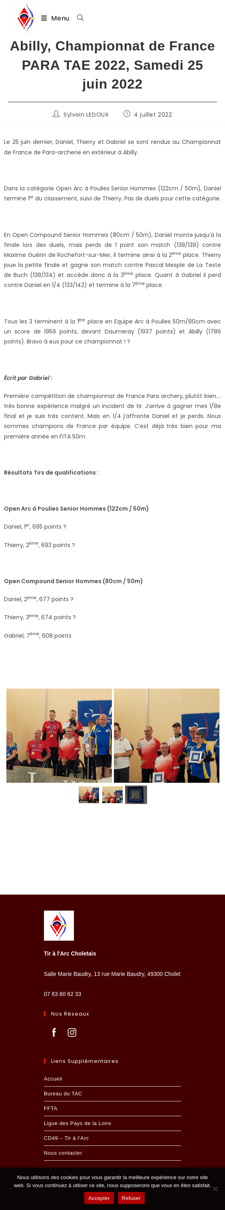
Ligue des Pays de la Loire (78, 1123)
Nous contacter (63, 1153)
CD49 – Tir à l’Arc (66, 1138)
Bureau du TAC (63, 1094)
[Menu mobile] (56, 18)
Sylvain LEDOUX (86, 115)
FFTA (51, 1108)
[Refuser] (215, 1189)
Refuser (131, 1198)
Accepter (99, 1198)
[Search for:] (77, 18)
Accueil (53, 1079)
